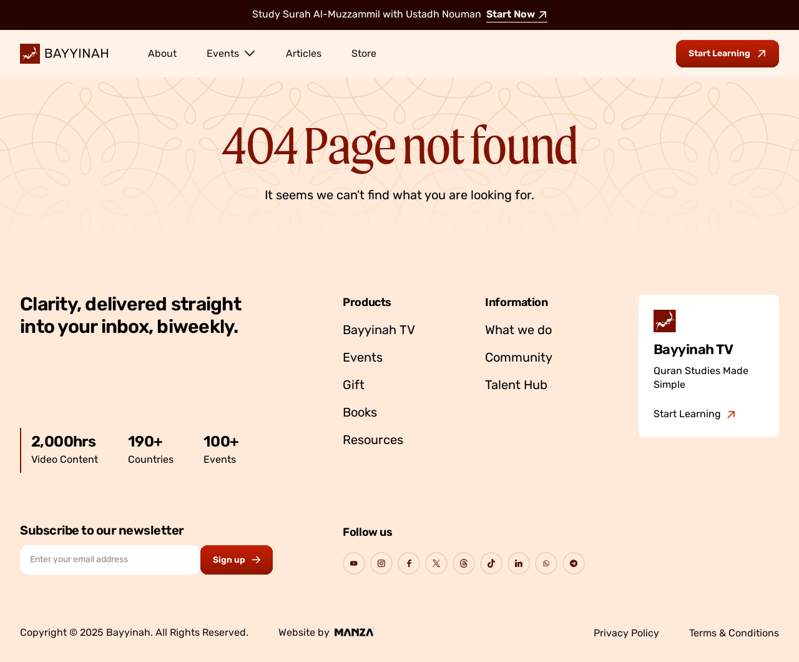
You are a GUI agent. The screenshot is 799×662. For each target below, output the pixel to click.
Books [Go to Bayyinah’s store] (360, 413)
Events (231, 53)
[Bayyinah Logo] (64, 54)
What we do (518, 331)
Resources (373, 441)
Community (518, 358)
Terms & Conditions (734, 634)
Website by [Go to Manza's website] (326, 633)
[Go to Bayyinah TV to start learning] (727, 53)
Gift (354, 386)
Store (363, 54)
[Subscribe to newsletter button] (236, 560)
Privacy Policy (626, 634)
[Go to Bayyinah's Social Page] (354, 563)
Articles (303, 54)
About (162, 54)
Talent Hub (516, 386)
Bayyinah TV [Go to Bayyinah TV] (379, 331)
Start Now (516, 14)
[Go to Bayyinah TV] (695, 414)
